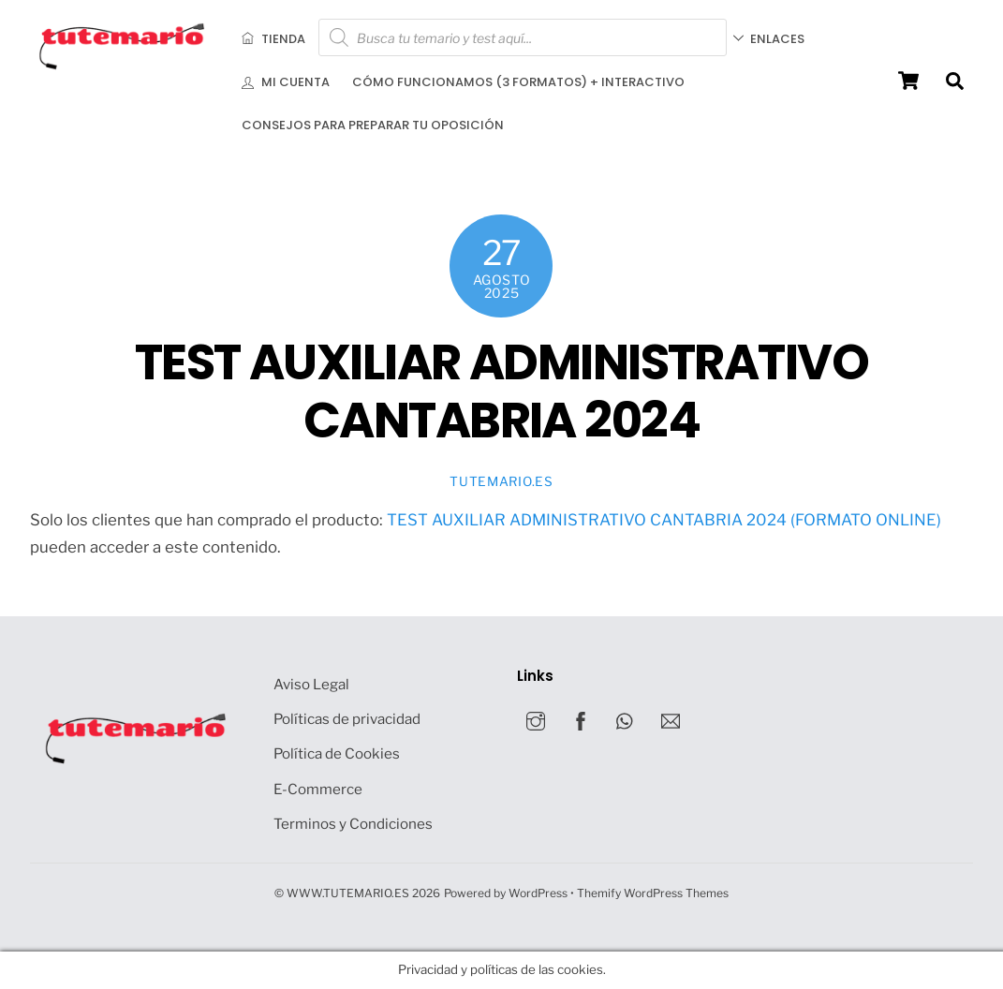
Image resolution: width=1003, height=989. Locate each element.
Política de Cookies (336, 753)
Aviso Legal (311, 684)
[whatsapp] (625, 719)
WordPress (538, 893)
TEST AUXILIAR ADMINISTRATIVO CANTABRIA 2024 (501, 391)
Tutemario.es (501, 481)
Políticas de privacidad (346, 719)
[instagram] (535, 719)
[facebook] (580, 719)
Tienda (273, 38)
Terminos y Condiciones (353, 824)
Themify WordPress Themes (653, 893)
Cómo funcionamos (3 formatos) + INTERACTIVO (518, 82)
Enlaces (772, 37)
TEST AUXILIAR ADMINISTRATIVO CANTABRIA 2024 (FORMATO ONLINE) (664, 519)
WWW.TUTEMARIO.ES (348, 893)
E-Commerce (317, 789)
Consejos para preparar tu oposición (373, 125)
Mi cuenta (286, 82)
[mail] (670, 719)
